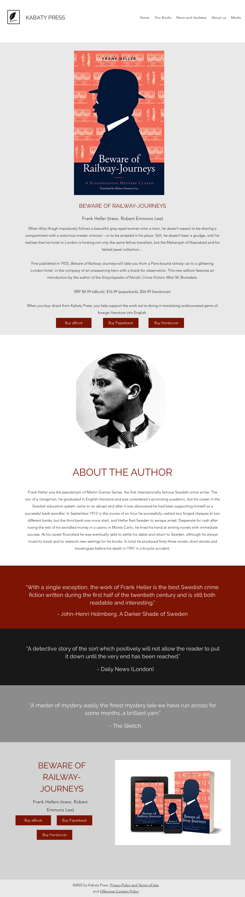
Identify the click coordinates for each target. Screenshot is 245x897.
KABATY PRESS (45, 17)
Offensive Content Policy (119, 891)
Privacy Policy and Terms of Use (134, 885)
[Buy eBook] (74, 323)
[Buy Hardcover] (166, 323)
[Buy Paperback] (120, 323)
